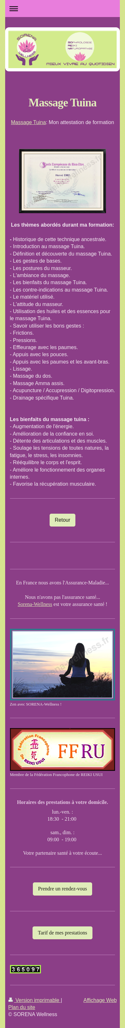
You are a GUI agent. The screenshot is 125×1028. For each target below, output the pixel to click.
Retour (62, 520)
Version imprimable (34, 1000)
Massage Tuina (28, 122)
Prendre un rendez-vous (62, 888)
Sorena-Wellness (35, 604)
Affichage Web (100, 1000)
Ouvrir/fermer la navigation (63, 8)
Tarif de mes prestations (62, 932)
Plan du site (21, 1007)
